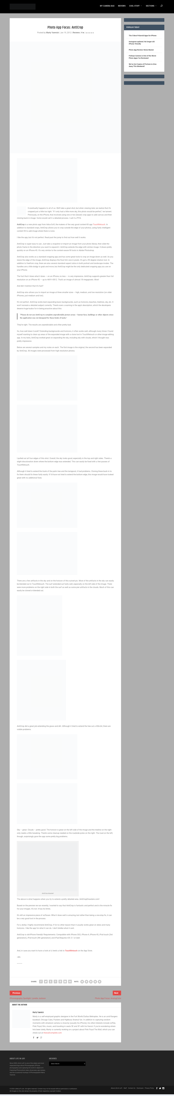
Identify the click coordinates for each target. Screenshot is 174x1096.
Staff (125, 1090)
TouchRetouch (99, 226)
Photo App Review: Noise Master (141, 52)
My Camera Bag (107, 8)
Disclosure (140, 1090)
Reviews (122, 8)
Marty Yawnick (52, 34)
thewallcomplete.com (53, 1034)
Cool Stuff (134, 8)
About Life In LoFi (116, 1090)
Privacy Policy (149, 1090)
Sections (150, 8)
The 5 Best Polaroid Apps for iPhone (142, 37)
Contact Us (131, 1090)
